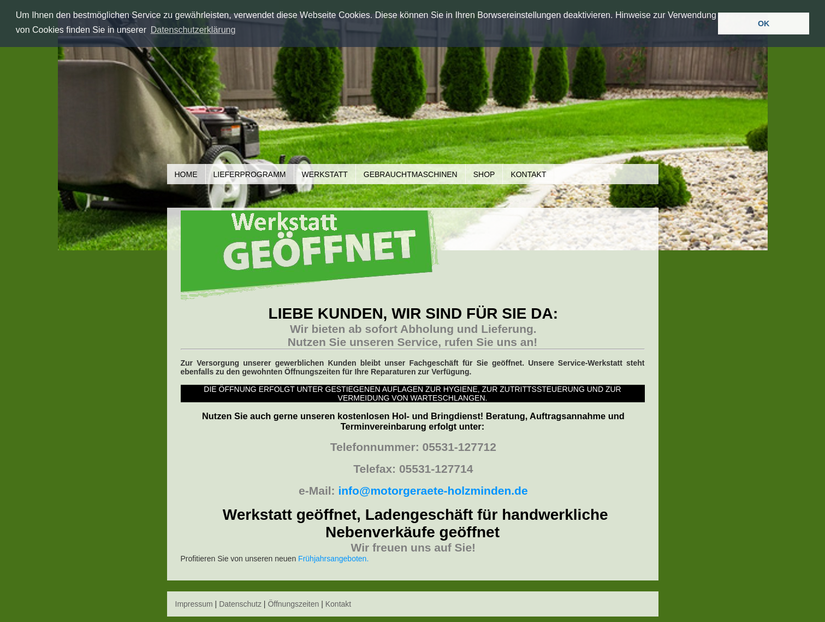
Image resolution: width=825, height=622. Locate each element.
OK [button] (764, 23)
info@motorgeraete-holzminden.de (432, 490)
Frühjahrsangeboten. (333, 558)
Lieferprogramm (249, 174)
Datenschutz (240, 604)
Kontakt (528, 174)
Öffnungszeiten (293, 604)
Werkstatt (325, 174)
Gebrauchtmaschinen (411, 174)
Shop (484, 174)
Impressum (194, 604)
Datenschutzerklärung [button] (193, 29)
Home (186, 174)
